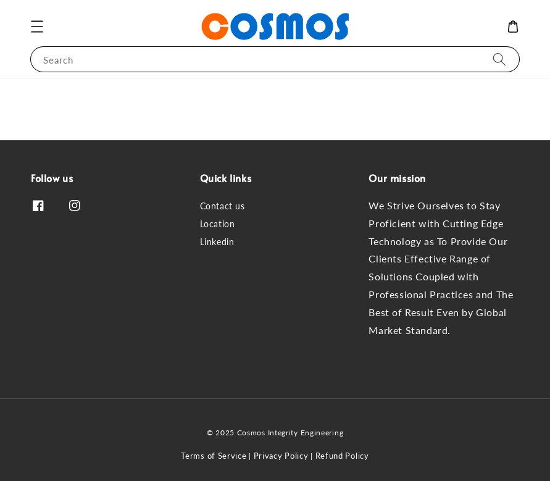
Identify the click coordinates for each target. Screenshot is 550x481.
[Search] (499, 59)
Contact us (222, 206)
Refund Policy (342, 456)
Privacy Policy (281, 456)
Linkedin (217, 241)
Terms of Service (213, 456)
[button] (37, 26)
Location (217, 224)
